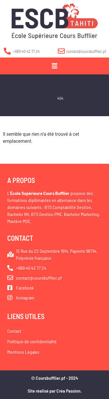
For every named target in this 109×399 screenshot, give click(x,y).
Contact (14, 331)
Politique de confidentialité (32, 341)
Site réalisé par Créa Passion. (55, 390)
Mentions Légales (23, 352)
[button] (54, 66)
